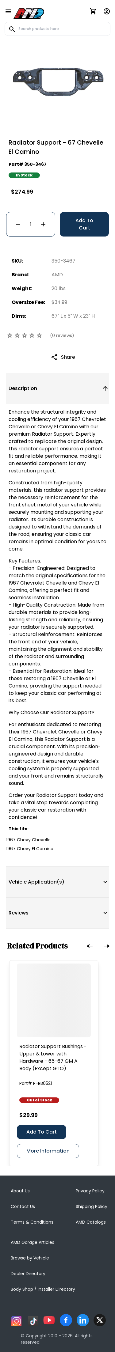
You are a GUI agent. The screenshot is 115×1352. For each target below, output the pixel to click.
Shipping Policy (91, 1206)
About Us (20, 1191)
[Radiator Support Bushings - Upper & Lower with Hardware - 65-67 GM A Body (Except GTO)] (54, 1000)
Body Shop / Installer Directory (43, 1289)
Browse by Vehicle (30, 1258)
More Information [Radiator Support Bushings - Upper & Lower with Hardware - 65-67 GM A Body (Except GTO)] (48, 1150)
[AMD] (28, 12)
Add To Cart (84, 224)
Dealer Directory (28, 1274)
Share (68, 357)
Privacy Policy (90, 1191)
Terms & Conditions (32, 1222)
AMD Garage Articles (32, 1242)
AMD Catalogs (91, 1222)
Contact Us (23, 1206)
